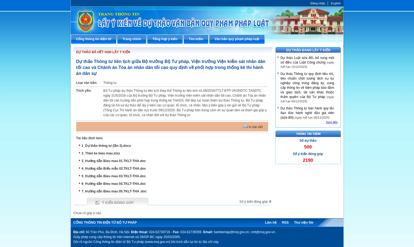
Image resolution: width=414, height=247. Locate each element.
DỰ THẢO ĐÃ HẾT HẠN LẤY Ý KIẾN (103, 52)
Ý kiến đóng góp (118, 203)
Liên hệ (270, 222)
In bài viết (253, 127)
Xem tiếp (332, 122)
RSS (285, 222)
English (336, 3)
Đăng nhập (318, 3)
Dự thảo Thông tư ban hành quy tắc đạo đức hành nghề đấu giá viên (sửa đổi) (307, 112)
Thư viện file (303, 222)
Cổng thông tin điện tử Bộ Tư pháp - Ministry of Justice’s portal (207, 20)
